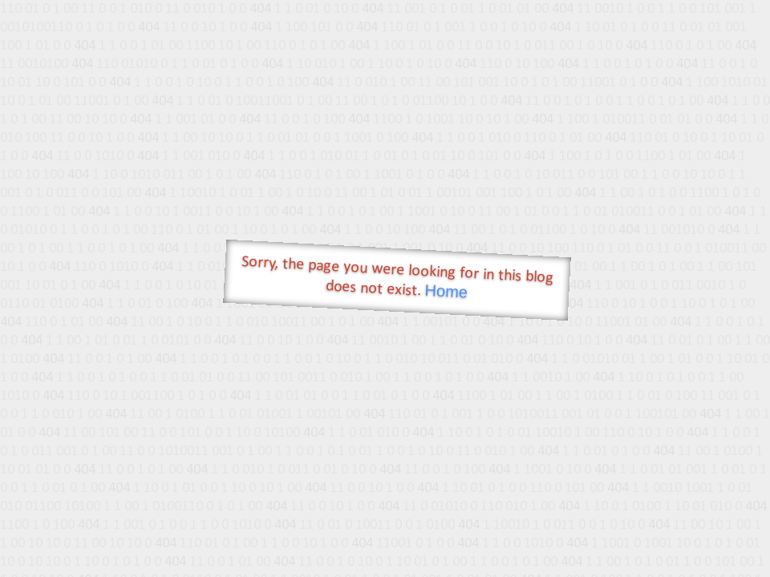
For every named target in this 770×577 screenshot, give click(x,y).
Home (446, 291)
